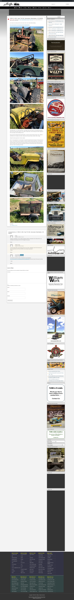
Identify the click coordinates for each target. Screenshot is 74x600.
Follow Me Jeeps (50, 554)
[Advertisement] (35, 12)
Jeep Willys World (50, 591)
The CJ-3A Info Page (24, 591)
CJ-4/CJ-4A (31, 572)
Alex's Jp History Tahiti (50, 581)
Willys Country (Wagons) (33, 584)
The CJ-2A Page (23, 588)
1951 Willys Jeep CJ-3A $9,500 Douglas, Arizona (56, 380)
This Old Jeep (41, 583)
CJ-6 (21, 564)
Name (8, 287)
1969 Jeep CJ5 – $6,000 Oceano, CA (57, 30)
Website (8, 295)
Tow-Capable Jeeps (50, 568)
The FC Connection (33, 581)
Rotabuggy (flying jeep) (24, 584)
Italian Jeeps (32, 569)
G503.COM (13, 586)
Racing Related (49, 559)
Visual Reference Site (42, 579)
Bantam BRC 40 (14, 581)
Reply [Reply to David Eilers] (11, 263)
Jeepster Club (41, 588)
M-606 (22, 557)
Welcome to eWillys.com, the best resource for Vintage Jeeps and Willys (12, 4)
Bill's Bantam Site (14, 578)
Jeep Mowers (49, 566)
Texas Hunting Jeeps (42, 557)
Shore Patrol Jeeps (41, 567)
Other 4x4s (49, 571)
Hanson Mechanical (33, 589)
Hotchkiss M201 (14, 559)
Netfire (40, 598)
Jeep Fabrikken (14, 591)
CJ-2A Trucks (41, 554)
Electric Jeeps (41, 572)
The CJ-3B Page (32, 578)
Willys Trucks (23, 572)
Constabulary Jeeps (42, 559)
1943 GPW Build (23, 578)
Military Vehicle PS (50, 586)
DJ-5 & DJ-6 (23, 562)
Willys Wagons (32, 554)
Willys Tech (31, 588)
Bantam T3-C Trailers (15, 584)
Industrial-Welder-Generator (25, 19)
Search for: (53, 4)
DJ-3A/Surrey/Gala (24, 554)
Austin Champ (49, 573)
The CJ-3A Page (23, 589)
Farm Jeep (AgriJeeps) (24, 586)
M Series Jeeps (23, 579)
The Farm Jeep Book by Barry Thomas (54, 371)
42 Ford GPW (14, 589)
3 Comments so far (14, 225)
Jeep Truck (49, 588)
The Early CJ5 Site (32, 579)
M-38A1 (22, 559)
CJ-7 (21, 567)
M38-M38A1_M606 (24, 581)
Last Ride (48, 557)
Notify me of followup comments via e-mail (13, 285)
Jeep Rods (31, 557)
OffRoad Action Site (42, 581)
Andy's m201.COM (15, 588)
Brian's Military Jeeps (15, 583)
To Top (45, 18)
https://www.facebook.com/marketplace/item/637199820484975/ (20, 259)
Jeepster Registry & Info (33, 591)
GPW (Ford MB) (14, 557)
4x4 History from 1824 (50, 579)
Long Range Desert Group (43, 591)
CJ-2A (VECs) (14, 564)
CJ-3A (13, 569)
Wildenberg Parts (50, 589)
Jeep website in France (51, 583)
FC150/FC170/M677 (24, 569)
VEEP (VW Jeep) (32, 559)
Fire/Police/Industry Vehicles (50, 563)
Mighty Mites (32, 562)
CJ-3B (20, 19)
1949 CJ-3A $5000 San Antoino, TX (54, 379)
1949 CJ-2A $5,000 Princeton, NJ (58, 27)
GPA (12, 562)
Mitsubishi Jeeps (32, 567)
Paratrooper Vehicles (42, 586)
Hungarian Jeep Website (42, 589)
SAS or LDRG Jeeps (33, 564)
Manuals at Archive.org (51, 584)
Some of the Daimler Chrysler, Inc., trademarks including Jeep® (37, 597)
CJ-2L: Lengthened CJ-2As (16, 567)
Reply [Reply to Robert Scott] (11, 252)
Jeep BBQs (40, 564)
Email (8, 291)
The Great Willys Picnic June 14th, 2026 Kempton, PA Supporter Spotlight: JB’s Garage (56, 377)
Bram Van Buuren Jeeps (42, 584)
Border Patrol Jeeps (42, 569)
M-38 (30, 19)
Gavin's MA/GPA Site (15, 579)
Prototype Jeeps (14, 554)
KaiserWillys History (42, 578)
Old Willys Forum (32, 586)
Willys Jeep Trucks (32, 583)
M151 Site (22, 583)
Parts (32, 19)
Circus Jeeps (41, 562)
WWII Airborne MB (50, 578)
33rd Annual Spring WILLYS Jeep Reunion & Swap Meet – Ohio (56, 373)
